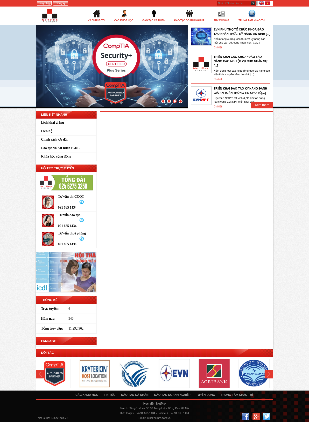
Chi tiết (218, 47)
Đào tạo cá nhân (134, 395)
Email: (142, 417)
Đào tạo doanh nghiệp (172, 395)
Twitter (266, 416)
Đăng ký (60, 3)
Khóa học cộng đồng (56, 156)
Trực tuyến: (50, 308)
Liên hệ (46, 131)
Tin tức (109, 395)
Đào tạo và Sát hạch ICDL (60, 148)
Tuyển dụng (205, 395)
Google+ (256, 416)
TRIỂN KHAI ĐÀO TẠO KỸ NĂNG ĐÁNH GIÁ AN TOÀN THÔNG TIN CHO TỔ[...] (240, 91)
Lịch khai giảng (52, 122)
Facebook (245, 416)
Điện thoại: (126, 413)
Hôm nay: (48, 318)
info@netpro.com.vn (159, 417)
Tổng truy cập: (52, 328)
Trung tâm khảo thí (237, 395)
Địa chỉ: (124, 408)
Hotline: (161, 413)
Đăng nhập (44, 3)
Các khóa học (87, 395)
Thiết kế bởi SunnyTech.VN (52, 417)
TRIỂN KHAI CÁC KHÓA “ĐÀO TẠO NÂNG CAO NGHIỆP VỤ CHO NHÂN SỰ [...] (240, 61)
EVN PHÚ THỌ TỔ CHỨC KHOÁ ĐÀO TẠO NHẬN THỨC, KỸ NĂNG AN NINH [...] (242, 32)
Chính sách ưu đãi (54, 139)
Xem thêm (262, 105)
